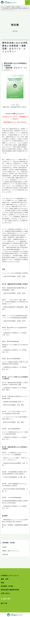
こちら (20, 113)
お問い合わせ (5, 593)
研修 (2, 582)
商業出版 (5, 554)
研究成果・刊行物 (7, 586)
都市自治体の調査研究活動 (10, 590)
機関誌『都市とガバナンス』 (11, 550)
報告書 (4, 547)
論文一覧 (4, 603)
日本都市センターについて (10, 575)
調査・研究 (4, 579)
